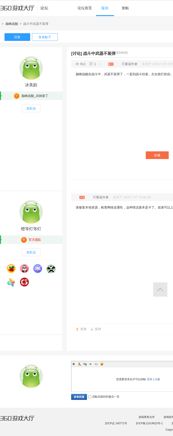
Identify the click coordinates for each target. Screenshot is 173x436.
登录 (149, 379)
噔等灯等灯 (31, 229)
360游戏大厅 (22, 421)
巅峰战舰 (11, 24)
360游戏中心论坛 (26, 10)
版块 (105, 8)
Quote (90, 364)
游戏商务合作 (147, 417)
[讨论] (76, 53)
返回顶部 (160, 289)
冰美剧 (31, 85)
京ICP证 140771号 (116, 423)
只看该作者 (129, 64)
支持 (83, 329)
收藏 (157, 155)
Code (96, 364)
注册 (157, 379)
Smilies (102, 364)
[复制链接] (122, 52)
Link (85, 364)
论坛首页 (84, 8)
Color (79, 364)
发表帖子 (45, 37)
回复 (17, 37)
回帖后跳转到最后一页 (103, 396)
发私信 (31, 108)
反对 (98, 329)
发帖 (125, 8)
